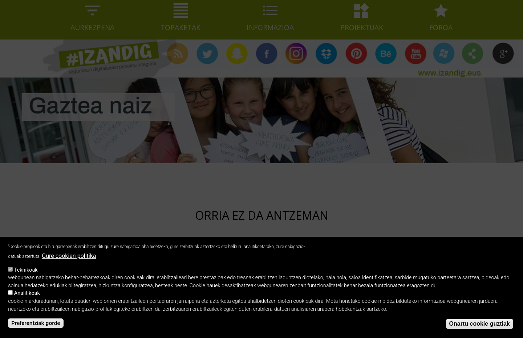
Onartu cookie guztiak (479, 329)
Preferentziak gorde (35, 328)
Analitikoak (27, 299)
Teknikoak (26, 275)
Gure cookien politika (69, 261)
